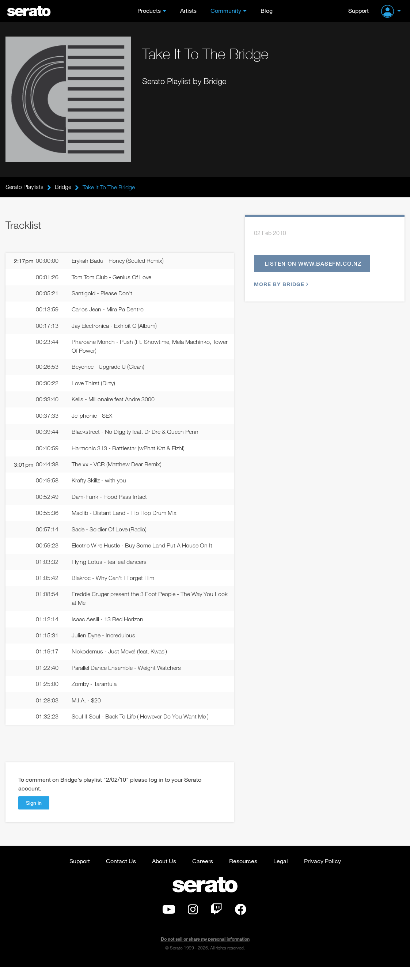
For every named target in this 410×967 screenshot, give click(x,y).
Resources (243, 864)
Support (358, 10)
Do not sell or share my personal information (205, 943)
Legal (280, 864)
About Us (164, 864)
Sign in (34, 806)
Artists (188, 10)
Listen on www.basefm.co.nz (313, 264)
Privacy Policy (322, 864)
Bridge (63, 187)
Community (225, 10)
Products (149, 10)
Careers (202, 864)
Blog (267, 10)
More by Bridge (280, 285)
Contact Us (121, 864)
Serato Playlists (24, 187)
